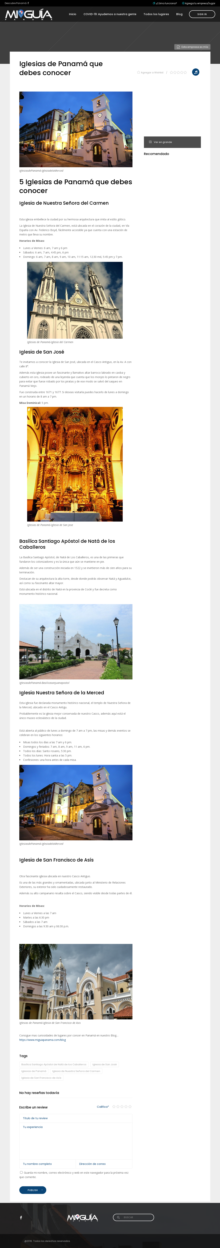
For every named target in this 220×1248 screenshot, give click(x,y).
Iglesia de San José (105, 1064)
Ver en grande (160, 142)
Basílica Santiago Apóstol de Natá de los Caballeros (53, 1064)
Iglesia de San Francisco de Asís (41, 1078)
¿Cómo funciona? (166, 3)
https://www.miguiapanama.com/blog (42, 1040)
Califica (103, 1107)
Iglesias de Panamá (33, 1071)
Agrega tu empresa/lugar (200, 3)
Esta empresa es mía (192, 47)
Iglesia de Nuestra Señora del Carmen (76, 1071)
